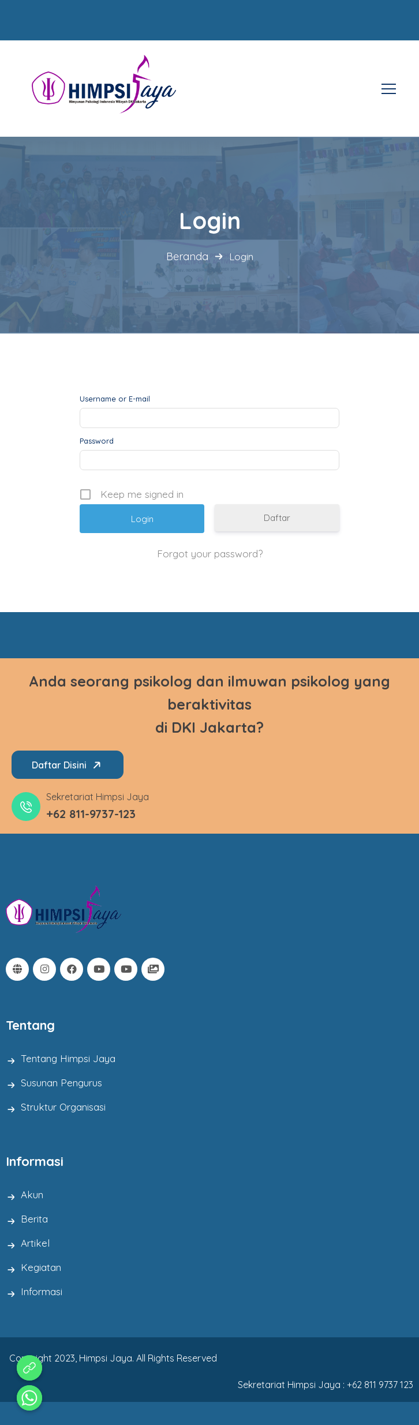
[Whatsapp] (29, 1398)
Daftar (277, 517)
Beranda (187, 256)
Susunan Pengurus (61, 1083)
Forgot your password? (210, 554)
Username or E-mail (115, 399)
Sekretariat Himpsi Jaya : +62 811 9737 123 (325, 1384)
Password (97, 441)
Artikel (35, 1243)
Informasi (41, 1291)
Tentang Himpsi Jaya (68, 1058)
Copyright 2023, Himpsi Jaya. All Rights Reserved (113, 1358)
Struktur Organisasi (63, 1107)
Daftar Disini (69, 765)
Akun (32, 1194)
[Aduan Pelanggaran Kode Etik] (29, 1368)
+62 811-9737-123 (91, 814)
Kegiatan (41, 1267)
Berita (34, 1219)
